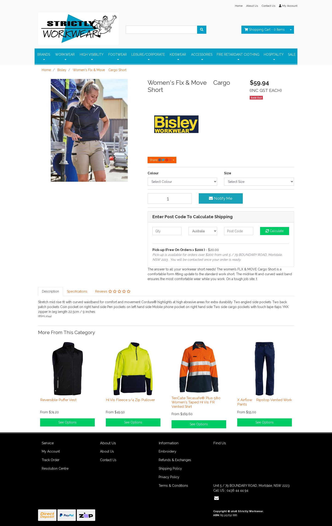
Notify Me (220, 198)
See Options (67, 422)
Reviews (112, 291)
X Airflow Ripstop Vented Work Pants (264, 402)
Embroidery (167, 451)
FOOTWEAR (117, 54)
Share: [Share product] (161, 160)
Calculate (275, 231)
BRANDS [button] (43, 54)
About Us (252, 5)
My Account (51, 451)
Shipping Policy (170, 468)
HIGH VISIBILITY (92, 54)
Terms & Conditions (173, 485)
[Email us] (216, 498)
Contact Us (268, 5)
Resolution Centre (55, 468)
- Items (264, 29)
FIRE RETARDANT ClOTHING (238, 54)
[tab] (50, 291)
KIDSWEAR (178, 54)
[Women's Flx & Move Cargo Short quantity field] (170, 198)
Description (50, 291)
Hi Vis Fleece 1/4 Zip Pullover (130, 400)
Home (239, 5)
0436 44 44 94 (237, 490)
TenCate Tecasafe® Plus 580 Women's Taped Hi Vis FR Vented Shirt (196, 402)
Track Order (50, 460)
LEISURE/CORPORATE (148, 54)
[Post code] (238, 231)
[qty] (166, 231)
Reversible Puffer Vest (58, 400)
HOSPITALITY (274, 54)
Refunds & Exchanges (175, 460)
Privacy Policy (169, 477)
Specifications (77, 291)
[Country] (202, 231)
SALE (292, 54)
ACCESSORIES (201, 54)
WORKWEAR (65, 54)
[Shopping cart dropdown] (291, 30)
